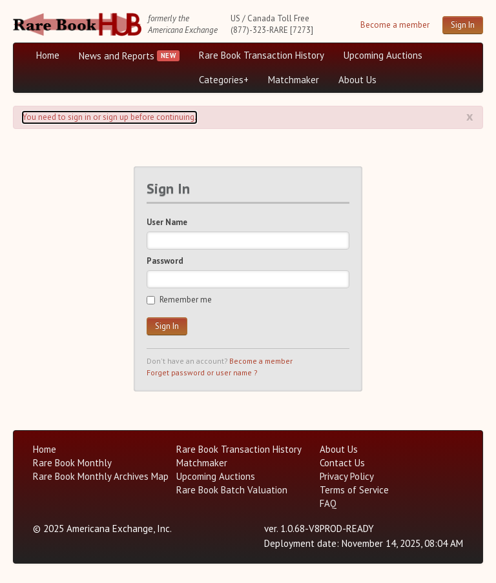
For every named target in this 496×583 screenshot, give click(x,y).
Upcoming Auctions (383, 55)
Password (165, 260)
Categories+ (224, 80)
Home (47, 55)
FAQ (328, 503)
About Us (357, 80)
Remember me (179, 299)
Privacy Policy (347, 476)
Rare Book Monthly (72, 463)
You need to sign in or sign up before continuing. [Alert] (109, 117)
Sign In (463, 24)
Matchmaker (293, 80)
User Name (167, 222)
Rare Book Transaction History (261, 55)
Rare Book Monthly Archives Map (101, 476)
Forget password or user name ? (202, 372)
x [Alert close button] (469, 116)
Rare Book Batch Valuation (231, 490)
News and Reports (116, 56)
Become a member (394, 24)
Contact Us (342, 463)
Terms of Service (354, 490)
